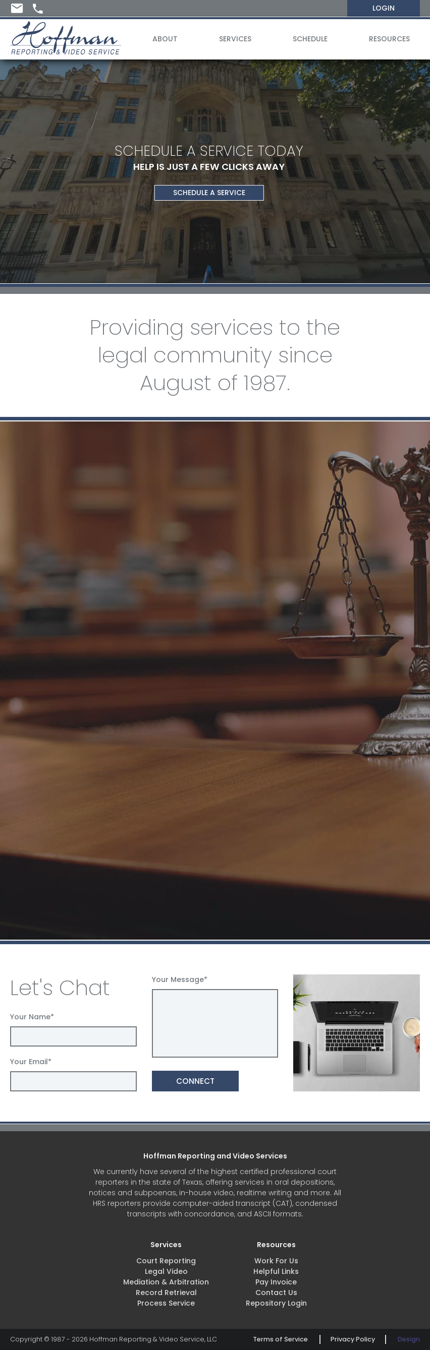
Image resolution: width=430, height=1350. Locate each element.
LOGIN (383, 8)
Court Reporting (166, 1261)
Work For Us (276, 1261)
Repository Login (276, 1303)
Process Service (166, 1303)
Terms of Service (280, 1339)
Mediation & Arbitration (166, 1282)
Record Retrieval (166, 1292)
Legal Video (166, 1271)
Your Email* (30, 1062)
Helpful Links (276, 1271)
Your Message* (179, 979)
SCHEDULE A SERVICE (209, 193)
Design (409, 1339)
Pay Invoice (276, 1282)
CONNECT (195, 1081)
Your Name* (32, 1017)
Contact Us (276, 1292)
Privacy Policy (353, 1339)
